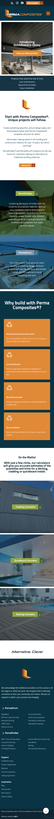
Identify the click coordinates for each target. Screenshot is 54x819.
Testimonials (5, 789)
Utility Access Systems (36, 717)
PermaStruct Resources (36, 720)
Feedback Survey (7, 761)
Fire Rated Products (8, 748)
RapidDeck (5, 714)
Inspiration (6, 781)
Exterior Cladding (7, 745)
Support (5, 757)
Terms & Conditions (8, 772)
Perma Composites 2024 (9, 811)
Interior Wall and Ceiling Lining (39, 739)
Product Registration (8, 764)
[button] (12, 3)
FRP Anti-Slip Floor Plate (10, 717)
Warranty (4, 768)
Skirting (31, 745)
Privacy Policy (37, 811)
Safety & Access (7, 726)
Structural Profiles (34, 714)
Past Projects (6, 792)
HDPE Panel (5, 723)
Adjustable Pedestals (35, 723)
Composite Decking (8, 742)
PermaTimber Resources (37, 748)
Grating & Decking (7, 720)
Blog (3, 785)
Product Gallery (6, 796)
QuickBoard (32, 742)
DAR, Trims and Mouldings (10, 739)
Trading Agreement (8, 775)
